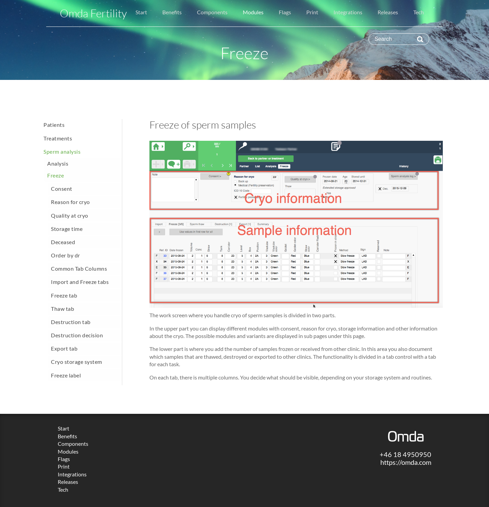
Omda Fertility (93, 13)
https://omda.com (405, 462)
